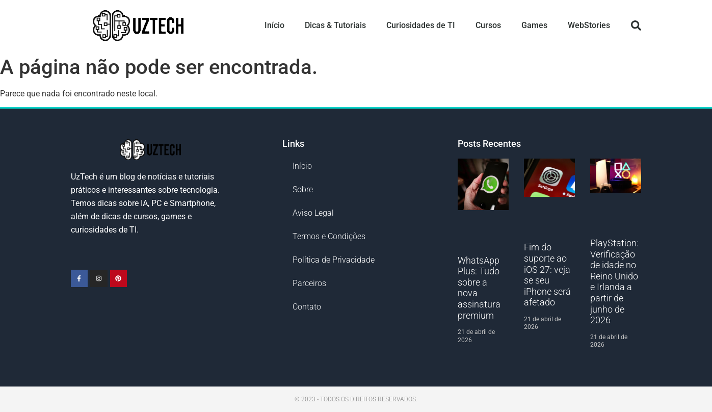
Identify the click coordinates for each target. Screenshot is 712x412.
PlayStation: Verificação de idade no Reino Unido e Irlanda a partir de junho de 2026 (614, 281)
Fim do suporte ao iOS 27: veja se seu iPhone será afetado (547, 274)
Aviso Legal (313, 213)
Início (274, 25)
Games (534, 25)
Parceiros (309, 283)
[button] (636, 25)
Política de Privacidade (334, 260)
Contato (307, 307)
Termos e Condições (329, 236)
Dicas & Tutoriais (335, 25)
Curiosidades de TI (420, 25)
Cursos (488, 25)
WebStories (589, 25)
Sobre (303, 189)
